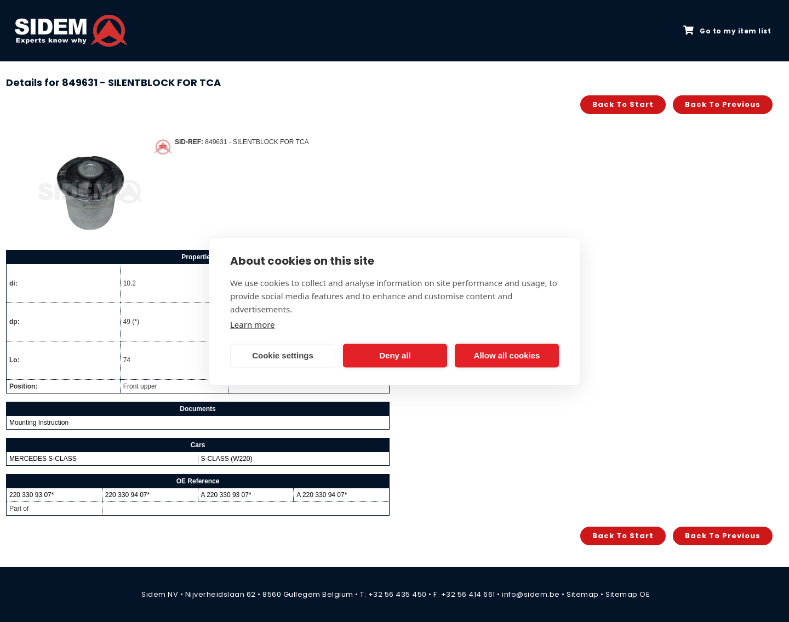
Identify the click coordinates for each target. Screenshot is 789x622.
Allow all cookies (507, 355)
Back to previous (723, 104)
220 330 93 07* (31, 495)
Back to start (623, 104)
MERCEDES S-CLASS (43, 459)
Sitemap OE (627, 594)
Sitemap (583, 594)
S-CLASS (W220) (227, 459)
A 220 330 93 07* (226, 495)
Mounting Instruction (38, 422)
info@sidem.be (531, 594)
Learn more (252, 323)
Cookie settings (282, 355)
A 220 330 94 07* (321, 495)
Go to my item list (727, 31)
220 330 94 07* (127, 495)
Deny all (395, 355)
